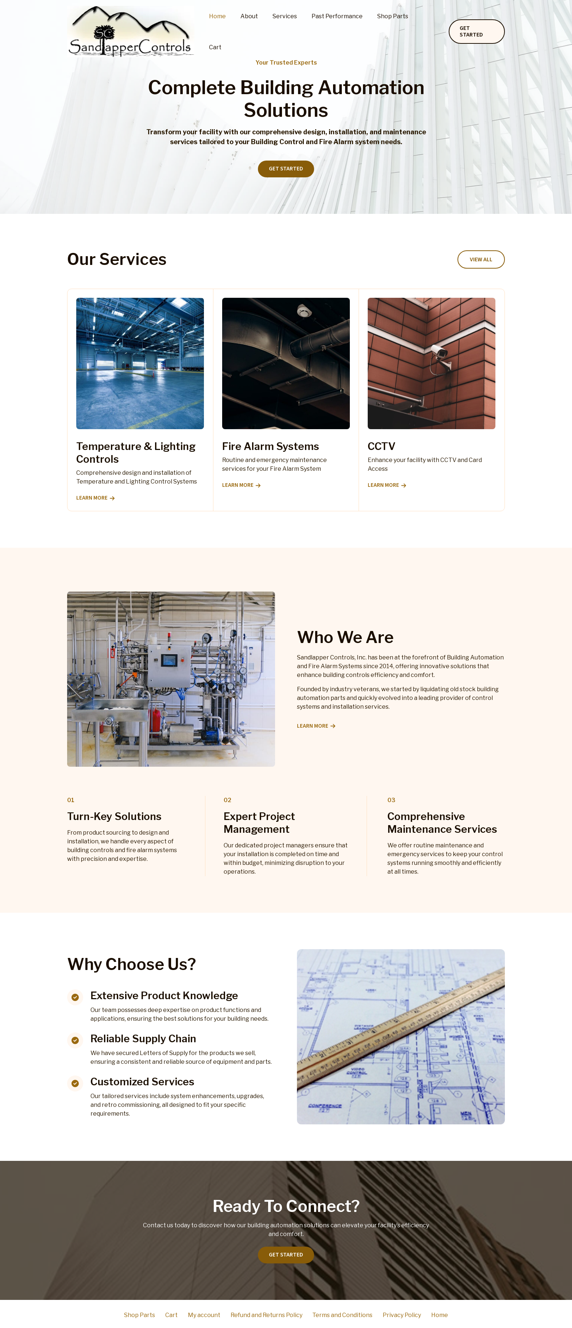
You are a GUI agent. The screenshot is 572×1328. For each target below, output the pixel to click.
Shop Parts (395, 31)
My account (208, 1315)
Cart (429, 31)
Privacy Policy (393, 1315)
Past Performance (342, 31)
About (261, 31)
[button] (476, 32)
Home (232, 31)
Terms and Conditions (338, 1315)
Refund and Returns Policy (266, 1315)
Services (293, 31)
